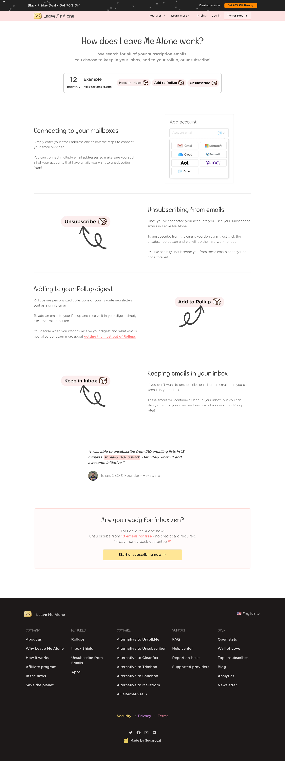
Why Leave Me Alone (45, 649)
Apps (76, 672)
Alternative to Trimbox (137, 667)
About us (34, 639)
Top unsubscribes (233, 658)
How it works (37, 658)
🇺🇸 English (248, 614)
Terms (163, 716)
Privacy (145, 716)
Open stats (227, 639)
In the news (36, 676)
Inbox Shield (82, 649)
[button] (157, 16)
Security (124, 716)
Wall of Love (229, 649)
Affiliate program (41, 667)
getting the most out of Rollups (110, 336)
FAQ (176, 639)
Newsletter (227, 685)
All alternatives (132, 694)
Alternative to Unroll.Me (138, 639)
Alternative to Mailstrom (138, 685)
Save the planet (40, 685)
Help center (182, 649)
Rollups (78, 639)
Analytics (226, 676)
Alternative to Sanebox (137, 676)
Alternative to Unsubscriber (141, 649)
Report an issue (186, 658)
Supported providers (190, 667)
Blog (222, 667)
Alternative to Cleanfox (137, 658)
